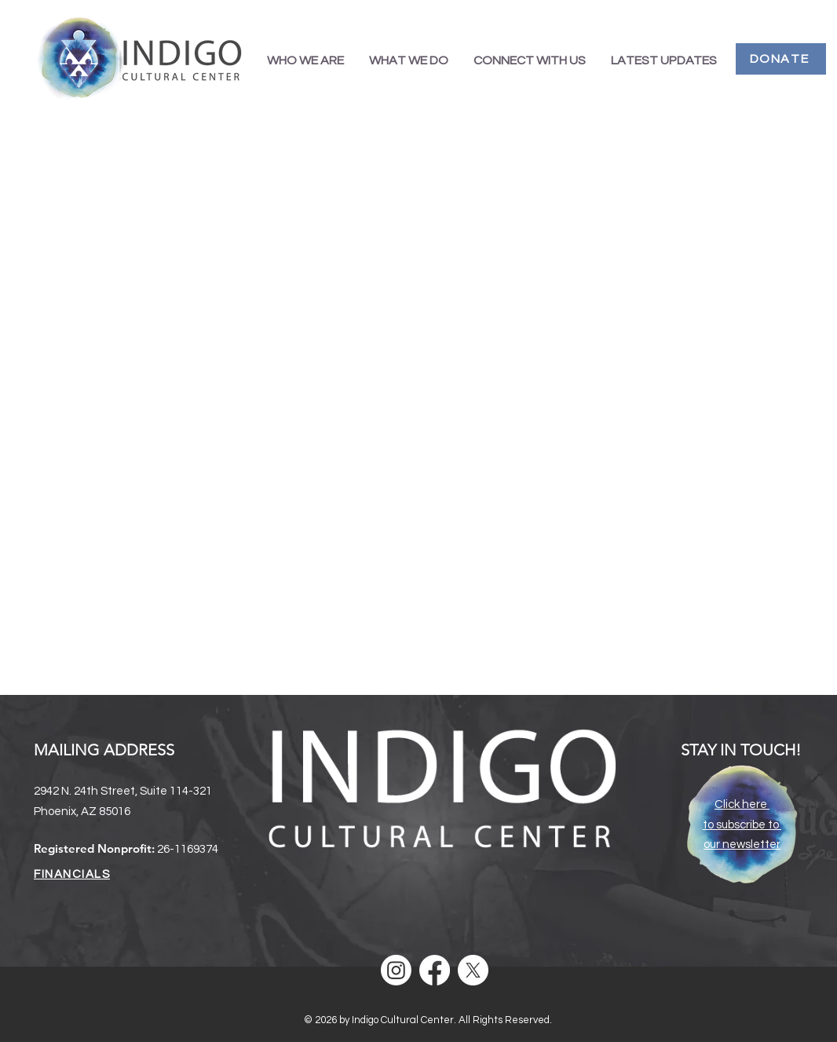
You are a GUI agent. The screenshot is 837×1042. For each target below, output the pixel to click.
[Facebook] (434, 970)
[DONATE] (781, 59)
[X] (473, 970)
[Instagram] (396, 970)
